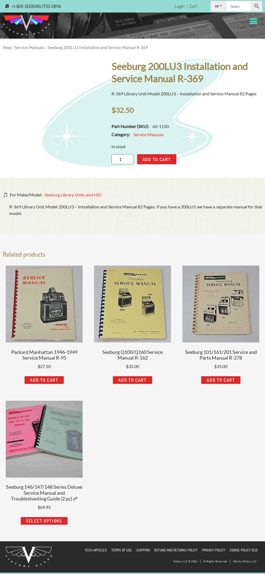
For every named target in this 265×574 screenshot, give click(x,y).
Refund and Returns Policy (176, 550)
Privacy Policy (213, 550)
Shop (7, 47)
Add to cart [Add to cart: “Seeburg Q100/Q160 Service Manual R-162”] (132, 380)
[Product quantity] (122, 159)
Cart (193, 6)
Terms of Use (121, 550)
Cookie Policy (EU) (244, 550)
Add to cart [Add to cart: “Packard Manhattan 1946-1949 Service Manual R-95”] (44, 380)
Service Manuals (29, 47)
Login (180, 6)
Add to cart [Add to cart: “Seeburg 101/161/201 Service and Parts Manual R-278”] (221, 380)
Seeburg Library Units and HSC (73, 194)
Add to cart (157, 159)
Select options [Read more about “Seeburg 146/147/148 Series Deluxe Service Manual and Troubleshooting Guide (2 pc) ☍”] (44, 521)
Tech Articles (96, 550)
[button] (253, 21)
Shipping (143, 550)
